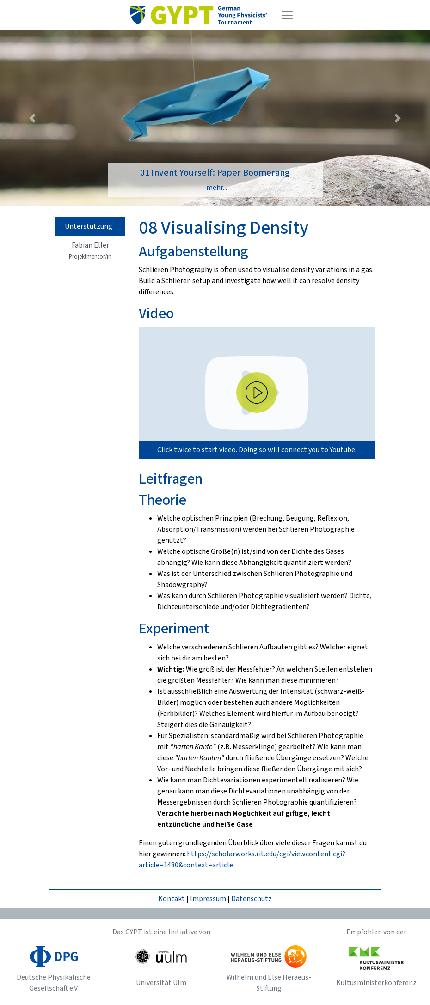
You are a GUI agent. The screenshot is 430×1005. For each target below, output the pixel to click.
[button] (32, 118)
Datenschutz (251, 899)
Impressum (208, 899)
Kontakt (171, 899)
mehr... (216, 187)
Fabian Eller (90, 250)
